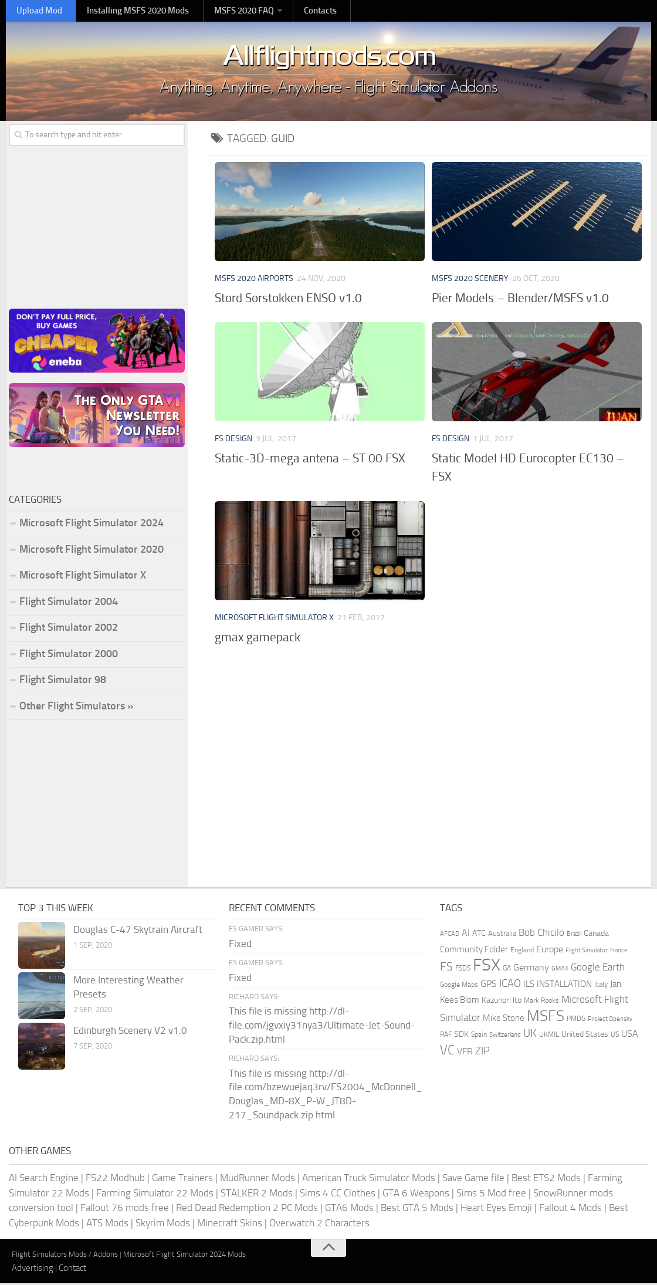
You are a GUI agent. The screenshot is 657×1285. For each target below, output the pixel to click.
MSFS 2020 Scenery (470, 280)
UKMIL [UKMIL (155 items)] (549, 1037)
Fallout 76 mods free (124, 1209)
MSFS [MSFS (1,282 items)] (545, 1018)
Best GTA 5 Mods (417, 1209)
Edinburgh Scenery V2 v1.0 (130, 1033)
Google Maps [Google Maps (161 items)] (459, 986)
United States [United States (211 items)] (584, 1036)
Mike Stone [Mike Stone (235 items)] (503, 1020)
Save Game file (473, 1179)
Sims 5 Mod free (491, 1195)
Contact (72, 1269)
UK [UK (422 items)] (530, 1035)
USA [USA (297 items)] (629, 1035)
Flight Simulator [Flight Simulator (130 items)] (586, 952)
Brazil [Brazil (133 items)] (574, 936)
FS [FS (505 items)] (446, 969)
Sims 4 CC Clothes (337, 1195)
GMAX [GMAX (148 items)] (559, 970)
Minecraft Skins (229, 1224)
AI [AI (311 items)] (466, 935)
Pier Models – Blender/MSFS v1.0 (520, 299)
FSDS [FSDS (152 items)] (462, 970)
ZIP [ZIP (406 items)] (482, 1052)
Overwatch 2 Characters (319, 1224)
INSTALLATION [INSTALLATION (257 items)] (564, 985)
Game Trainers (182, 1179)
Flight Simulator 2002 (68, 629)
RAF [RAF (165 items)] (446, 1037)
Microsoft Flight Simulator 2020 (91, 551)
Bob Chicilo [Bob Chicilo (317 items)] (541, 935)
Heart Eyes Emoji (496, 1209)
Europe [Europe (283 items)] (549, 950)
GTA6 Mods (349, 1209)
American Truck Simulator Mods (368, 1179)
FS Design (233, 440)
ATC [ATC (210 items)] (479, 936)
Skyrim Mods (163, 1224)
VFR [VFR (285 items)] (465, 1053)
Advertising (32, 1269)
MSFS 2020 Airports (254, 280)
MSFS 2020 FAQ (227, 11)
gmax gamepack (257, 638)
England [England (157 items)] (522, 952)
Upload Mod (35, 11)
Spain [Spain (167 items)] (479, 1037)
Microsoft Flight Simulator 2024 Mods (184, 1256)
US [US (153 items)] (615, 1037)
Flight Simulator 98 (62, 681)
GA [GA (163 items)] (507, 970)
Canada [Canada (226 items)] (596, 936)
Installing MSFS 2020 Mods (126, 11)
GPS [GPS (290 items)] (488, 985)
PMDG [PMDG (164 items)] (576, 1020)
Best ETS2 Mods (546, 1179)
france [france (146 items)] (619, 952)
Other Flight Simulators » (76, 707)
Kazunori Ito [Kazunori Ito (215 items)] (501, 1002)
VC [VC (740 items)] (447, 1052)
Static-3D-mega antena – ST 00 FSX (310, 459)
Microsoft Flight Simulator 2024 (91, 524)
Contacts (299, 11)
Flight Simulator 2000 (68, 655)
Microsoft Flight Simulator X (274, 619)
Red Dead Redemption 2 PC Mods (247, 1209)
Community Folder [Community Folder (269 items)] (474, 951)
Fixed (240, 945)
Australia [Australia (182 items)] (502, 935)
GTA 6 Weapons (415, 1195)
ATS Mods (107, 1224)
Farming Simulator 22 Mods (155, 1195)
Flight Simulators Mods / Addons (65, 1256)
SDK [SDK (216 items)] (461, 1036)
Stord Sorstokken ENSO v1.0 (288, 299)
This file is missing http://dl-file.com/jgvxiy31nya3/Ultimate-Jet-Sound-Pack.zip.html (322, 1027)
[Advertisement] (428, 744)
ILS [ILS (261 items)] (528, 985)
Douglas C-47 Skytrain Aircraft (137, 932)
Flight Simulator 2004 (68, 603)
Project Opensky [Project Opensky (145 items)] (610, 1020)
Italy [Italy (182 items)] (601, 986)
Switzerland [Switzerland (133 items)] (505, 1037)
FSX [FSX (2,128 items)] (486, 967)
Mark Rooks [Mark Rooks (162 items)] (541, 1003)
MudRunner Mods (257, 1179)
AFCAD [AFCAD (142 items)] (449, 936)
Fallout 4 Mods (570, 1209)
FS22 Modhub (115, 1179)
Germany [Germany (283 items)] (531, 969)
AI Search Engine (44, 1179)
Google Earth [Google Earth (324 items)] (598, 969)
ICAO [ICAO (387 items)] (510, 985)
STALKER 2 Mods (257, 1195)
